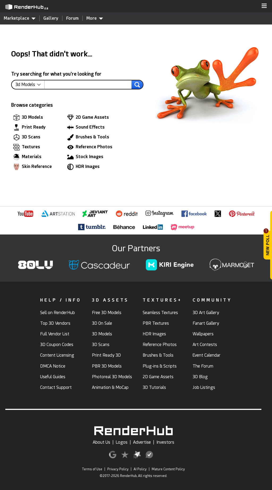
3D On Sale (102, 323)
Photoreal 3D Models (112, 376)
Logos (122, 442)
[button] (264, 6)
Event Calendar (206, 355)
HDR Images (83, 167)
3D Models (28, 117)
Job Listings (204, 387)
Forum (72, 18)
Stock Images (85, 157)
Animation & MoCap (110, 387)
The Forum (203, 366)
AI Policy (140, 469)
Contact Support (56, 387)
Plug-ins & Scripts (160, 366)
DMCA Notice (52, 366)
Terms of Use (92, 469)
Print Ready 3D (106, 355)
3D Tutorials (154, 387)
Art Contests (205, 344)
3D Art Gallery (206, 312)
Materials (27, 157)
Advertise (142, 442)
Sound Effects (86, 127)
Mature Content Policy (168, 469)
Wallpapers (203, 333)
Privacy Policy (118, 469)
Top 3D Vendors (55, 323)
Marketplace (20, 18)
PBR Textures (156, 323)
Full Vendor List (54, 333)
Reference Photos (89, 147)
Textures (26, 147)
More (94, 18)
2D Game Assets (88, 117)
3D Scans (26, 137)
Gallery (50, 18)
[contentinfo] (30, 84)
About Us (101, 442)
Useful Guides (52, 376)
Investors (165, 442)
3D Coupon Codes (56, 344)
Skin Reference (32, 167)
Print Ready (29, 127)
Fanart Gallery (206, 323)
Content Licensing (57, 355)
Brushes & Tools (88, 137)
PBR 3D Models (107, 366)
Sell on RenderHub (57, 312)
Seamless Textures (160, 312)
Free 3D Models (106, 312)
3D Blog (200, 376)
